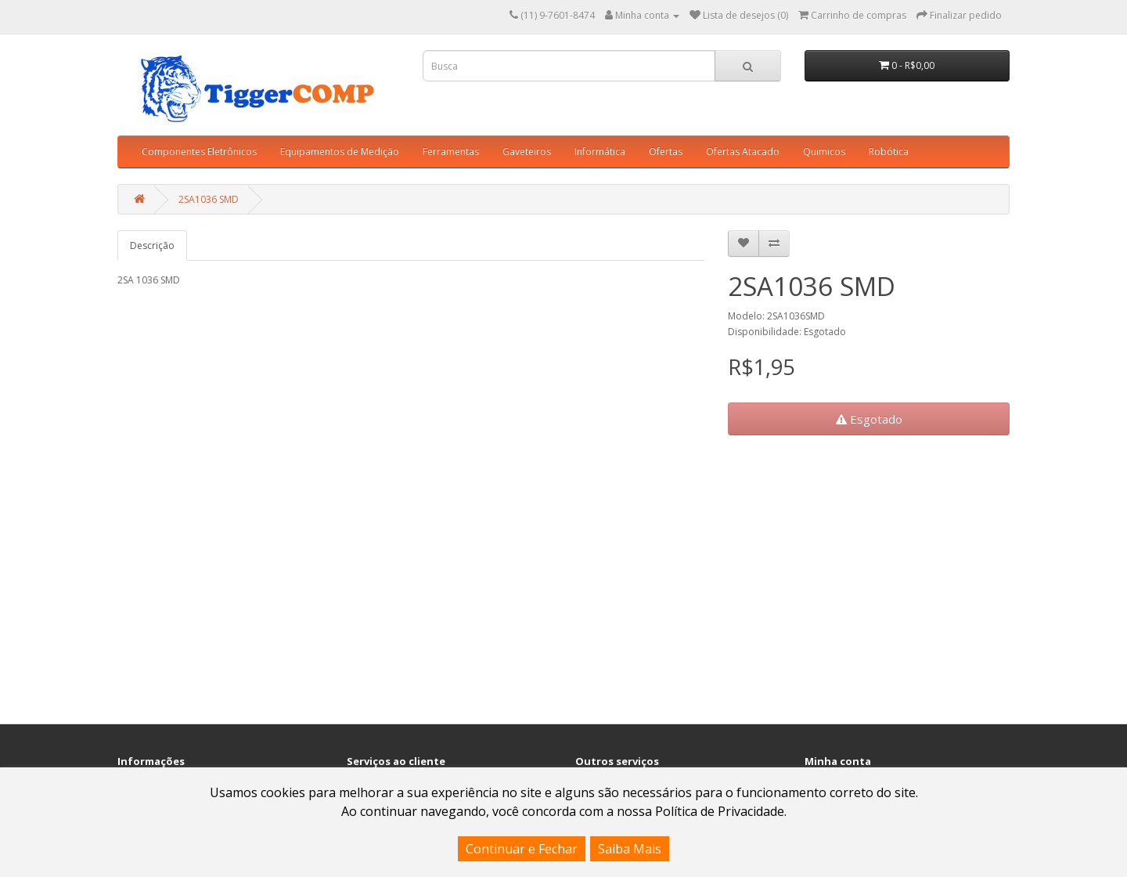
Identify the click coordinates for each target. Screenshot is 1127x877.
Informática (599, 151)
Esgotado (869, 419)
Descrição (152, 245)
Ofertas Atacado (743, 151)
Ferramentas (451, 151)
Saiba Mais (629, 848)
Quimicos (824, 151)
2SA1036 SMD (208, 199)
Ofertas (665, 151)
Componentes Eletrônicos (199, 151)
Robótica (889, 151)
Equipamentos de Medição (339, 151)
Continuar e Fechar (522, 848)
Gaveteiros (526, 151)
